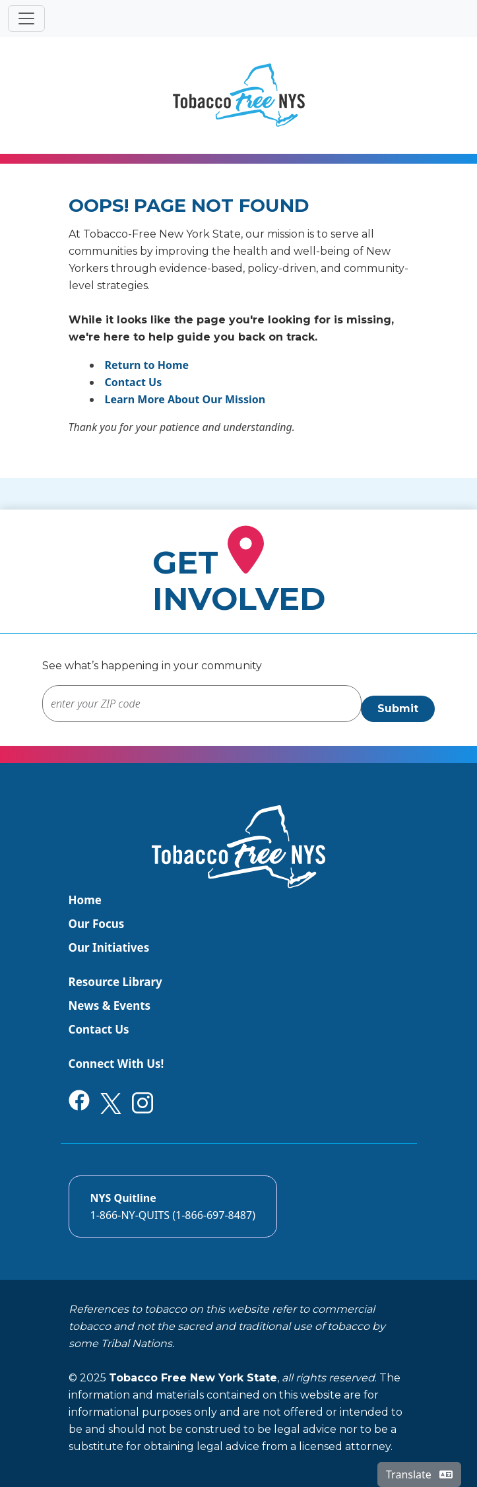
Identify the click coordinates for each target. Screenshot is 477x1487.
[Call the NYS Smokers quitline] (173, 1206)
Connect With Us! (116, 1063)
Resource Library (115, 981)
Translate (419, 1474)
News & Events (110, 1005)
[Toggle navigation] (26, 18)
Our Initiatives (109, 947)
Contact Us (133, 382)
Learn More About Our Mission (185, 399)
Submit (397, 708)
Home (85, 900)
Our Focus (97, 923)
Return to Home (147, 365)
